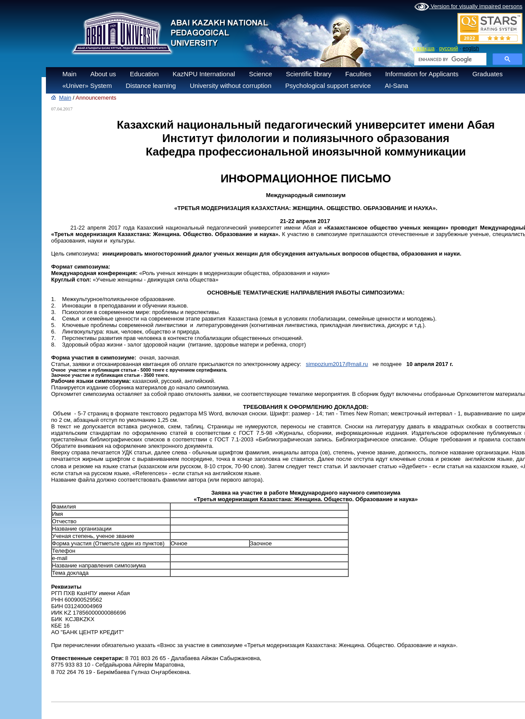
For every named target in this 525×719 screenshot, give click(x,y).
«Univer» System (87, 85)
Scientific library (308, 74)
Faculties (358, 74)
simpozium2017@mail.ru (337, 364)
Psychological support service (328, 85)
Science (260, 74)
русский (448, 48)
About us (103, 74)
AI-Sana (396, 85)
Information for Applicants (421, 74)
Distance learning (151, 85)
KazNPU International (203, 74)
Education (144, 74)
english (471, 48)
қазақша (423, 48)
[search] (449, 59)
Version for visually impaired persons (468, 7)
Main (69, 74)
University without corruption (230, 85)
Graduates (487, 74)
